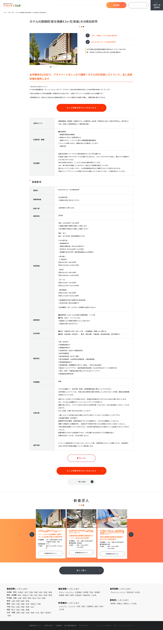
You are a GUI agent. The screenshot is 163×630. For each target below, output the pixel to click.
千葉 (31, 595)
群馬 (50, 595)
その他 (93, 595)
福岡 (18, 612)
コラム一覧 (99, 5)
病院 (72, 595)
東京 (20, 595)
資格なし (127, 603)
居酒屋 (97, 592)
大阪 (13, 604)
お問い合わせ (48, 625)
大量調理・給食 (92, 606)
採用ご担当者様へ (138, 5)
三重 (13, 601)
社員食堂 (78, 595)
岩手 (26, 592)
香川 (13, 609)
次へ (130, 533)
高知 (18, 609)
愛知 (27, 601)
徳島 (23, 609)
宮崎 (23, 612)
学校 (91, 592)
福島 (50, 592)
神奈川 (25, 595)
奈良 (27, 604)
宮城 (31, 592)
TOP (46, 5)
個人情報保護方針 (71, 625)
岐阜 (23, 601)
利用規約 (59, 625)
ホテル (61, 592)
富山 (34, 598)
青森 (36, 592)
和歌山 (33, 604)
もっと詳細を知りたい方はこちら (81, 107)
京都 (18, 604)
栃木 (40, 595)
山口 (32, 607)
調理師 (113, 603)
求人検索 (83, 5)
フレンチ (72, 606)
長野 (24, 598)
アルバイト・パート (118, 592)
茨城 (45, 595)
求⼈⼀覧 (11, 12)
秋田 (45, 592)
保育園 (85, 592)
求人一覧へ (81, 570)
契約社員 (130, 592)
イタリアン (63, 606)
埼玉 (36, 595)
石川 (39, 598)
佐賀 (28, 612)
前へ (31, 533)
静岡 (18, 601)
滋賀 (23, 604)
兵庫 (39, 604)
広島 (18, 607)
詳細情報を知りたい (50, 553)
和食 (83, 606)
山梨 (20, 598)
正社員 (137, 592)
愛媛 (27, 609)
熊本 (42, 612)
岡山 (13, 607)
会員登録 (116, 5)
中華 (78, 606)
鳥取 (23, 607)
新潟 (29, 598)
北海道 (20, 592)
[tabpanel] (53, 49)
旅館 (67, 595)
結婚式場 (86, 595)
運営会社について (36, 625)
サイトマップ (83, 625)
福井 (44, 598)
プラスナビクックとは (59, 5)
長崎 (32, 612)
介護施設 (78, 592)
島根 (27, 607)
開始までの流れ (73, 5)
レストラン (69, 592)
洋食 (101, 606)
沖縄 (9, 615)
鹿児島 (48, 612)
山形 (40, 592)
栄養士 (119, 603)
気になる (91, 5)
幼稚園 (61, 595)
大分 (37, 612)
